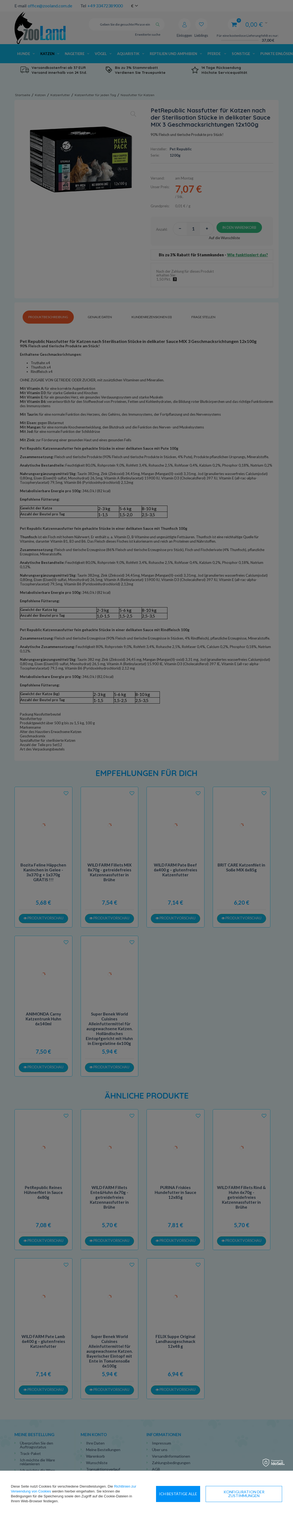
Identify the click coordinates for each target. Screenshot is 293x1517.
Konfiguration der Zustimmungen (194, 1493)
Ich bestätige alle (260, 1493)
